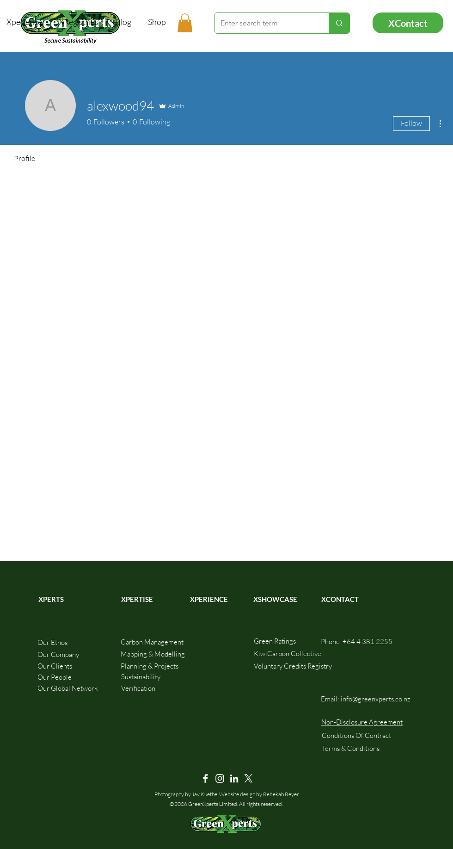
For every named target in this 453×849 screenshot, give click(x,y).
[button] (185, 22)
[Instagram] (220, 778)
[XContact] (408, 22)
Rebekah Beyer (281, 794)
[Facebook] (205, 778)
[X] (248, 778)
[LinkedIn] (234, 778)
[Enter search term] (264, 23)
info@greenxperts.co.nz (375, 698)
